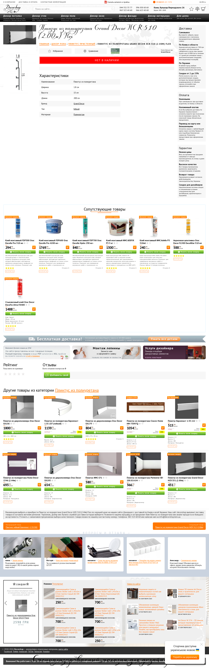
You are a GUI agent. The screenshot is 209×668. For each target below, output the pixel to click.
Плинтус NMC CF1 (94, 477)
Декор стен (39, 15)
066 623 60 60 (142, 10)
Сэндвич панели (42, 20)
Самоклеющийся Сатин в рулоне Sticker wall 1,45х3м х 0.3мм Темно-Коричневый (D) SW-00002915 (107, 592)
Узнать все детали (164, 339)
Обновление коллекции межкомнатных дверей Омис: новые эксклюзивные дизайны (151, 607)
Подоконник (108, 18)
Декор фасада (127, 15)
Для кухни (180, 18)
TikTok (30, 651)
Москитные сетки (96, 20)
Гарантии (185, 148)
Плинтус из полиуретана (77, 390)
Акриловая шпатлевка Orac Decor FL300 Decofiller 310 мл (187, 241)
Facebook (8, 651)
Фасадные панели (138, 20)
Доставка (185, 28)
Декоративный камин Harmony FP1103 (21, 606)
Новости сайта (133, 584)
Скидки (162, 2)
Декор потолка (12, 15)
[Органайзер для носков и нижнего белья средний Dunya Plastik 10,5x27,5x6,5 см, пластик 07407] (146, 548)
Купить (10, 271)
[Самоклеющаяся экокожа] (187, 548)
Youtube (46, 651)
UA (200, 2)
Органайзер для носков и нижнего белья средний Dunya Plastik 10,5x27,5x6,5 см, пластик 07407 (145, 562)
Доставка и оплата (28, 2)
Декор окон (97, 15)
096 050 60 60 (142, 7)
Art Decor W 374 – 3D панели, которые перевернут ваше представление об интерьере (190, 622)
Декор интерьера (159, 15)
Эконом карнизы (18, 560)
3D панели (43, 18)
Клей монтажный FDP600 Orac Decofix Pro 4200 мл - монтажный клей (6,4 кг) (53, 243)
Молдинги (35, 18)
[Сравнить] (197, 9)
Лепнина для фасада (126, 18)
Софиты (127, 20)
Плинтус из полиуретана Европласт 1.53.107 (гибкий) (61, 422)
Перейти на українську (185, 657)
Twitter (15, 651)
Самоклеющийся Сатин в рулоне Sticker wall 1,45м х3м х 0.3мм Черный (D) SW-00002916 (107, 612)
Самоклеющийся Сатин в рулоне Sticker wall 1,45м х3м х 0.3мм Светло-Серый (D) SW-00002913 (68, 631)
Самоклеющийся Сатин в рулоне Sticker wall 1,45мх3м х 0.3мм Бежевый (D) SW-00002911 (67, 612)
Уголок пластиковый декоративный (67, 560)
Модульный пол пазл (68, 20)
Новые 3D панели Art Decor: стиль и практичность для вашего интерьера (190, 591)
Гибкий (77, 109)
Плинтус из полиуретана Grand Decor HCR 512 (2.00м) (179, 527)
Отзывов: (65, 268)
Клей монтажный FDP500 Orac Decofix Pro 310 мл (19, 241)
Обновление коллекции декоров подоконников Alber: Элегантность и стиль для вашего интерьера (191, 608)
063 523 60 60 (126, 10)
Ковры (63, 18)
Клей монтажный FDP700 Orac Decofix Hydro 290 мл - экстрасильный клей (87, 243)
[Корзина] (203, 9)
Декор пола (68, 15)
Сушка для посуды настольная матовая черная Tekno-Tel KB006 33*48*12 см (103, 561)
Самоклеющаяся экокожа (189, 560)
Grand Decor (165, 52)
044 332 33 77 (126, 7)
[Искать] (112, 9)
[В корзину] (34, 247)
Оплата (184, 95)
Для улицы (197, 18)
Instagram (23, 651)
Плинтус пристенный (73, 18)
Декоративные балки (18, 20)
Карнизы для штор (96, 18)
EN (203, 2)
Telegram (38, 651)
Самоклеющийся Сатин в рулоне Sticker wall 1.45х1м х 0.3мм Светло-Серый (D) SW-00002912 (68, 592)
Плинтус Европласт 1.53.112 (181, 421)
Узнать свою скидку (22, 252)
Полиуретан (79, 114)
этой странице (33, 356)
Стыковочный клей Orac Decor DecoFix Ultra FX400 (19, 303)
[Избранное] (191, 9)
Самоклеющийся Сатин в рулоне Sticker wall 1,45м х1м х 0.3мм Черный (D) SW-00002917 (107, 631)
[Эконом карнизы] (22, 548)
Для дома (183, 15)
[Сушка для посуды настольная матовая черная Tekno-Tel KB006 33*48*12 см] (104, 548)
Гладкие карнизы (9, 18)
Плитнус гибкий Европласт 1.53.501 (21, 527)
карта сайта (63, 649)
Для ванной (189, 18)
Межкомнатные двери (155, 18)
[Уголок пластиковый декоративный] (63, 548)
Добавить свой (57, 375)
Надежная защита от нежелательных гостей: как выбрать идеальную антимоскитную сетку (150, 592)
